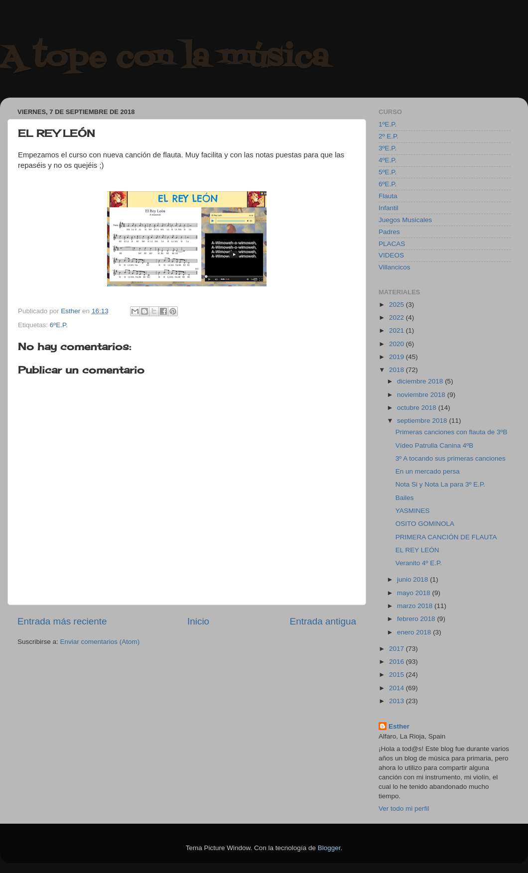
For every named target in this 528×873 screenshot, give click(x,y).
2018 (397, 370)
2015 (397, 674)
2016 (397, 661)
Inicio (198, 621)
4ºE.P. (387, 160)
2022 (397, 317)
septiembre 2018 (423, 420)
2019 (397, 357)
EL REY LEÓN (417, 550)
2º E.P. (388, 136)
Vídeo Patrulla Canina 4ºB (435, 445)
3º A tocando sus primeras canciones (451, 458)
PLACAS (392, 244)
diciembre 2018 (421, 381)
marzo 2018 (415, 606)
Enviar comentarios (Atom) (100, 641)
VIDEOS (391, 255)
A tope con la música (164, 58)
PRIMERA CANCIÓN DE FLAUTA (446, 537)
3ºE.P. (387, 148)
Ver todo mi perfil (404, 808)
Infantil (388, 208)
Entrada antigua (323, 621)
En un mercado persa (428, 471)
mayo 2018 (414, 593)
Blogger (329, 848)
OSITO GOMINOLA (425, 523)
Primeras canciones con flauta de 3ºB (452, 432)
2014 (397, 688)
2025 (397, 304)
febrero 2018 (417, 619)
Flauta (388, 196)
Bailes (405, 497)
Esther (399, 726)
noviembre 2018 (422, 394)
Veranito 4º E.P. (419, 563)
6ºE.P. (59, 325)
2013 (397, 701)
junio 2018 (413, 579)
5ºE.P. (387, 172)
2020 (397, 344)
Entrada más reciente (62, 621)
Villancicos (394, 267)
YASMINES (413, 510)
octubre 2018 (417, 407)
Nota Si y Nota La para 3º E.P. (440, 484)
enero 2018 (415, 632)
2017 (397, 648)
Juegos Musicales (405, 220)
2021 (397, 330)
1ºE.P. (387, 124)
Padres (389, 232)
